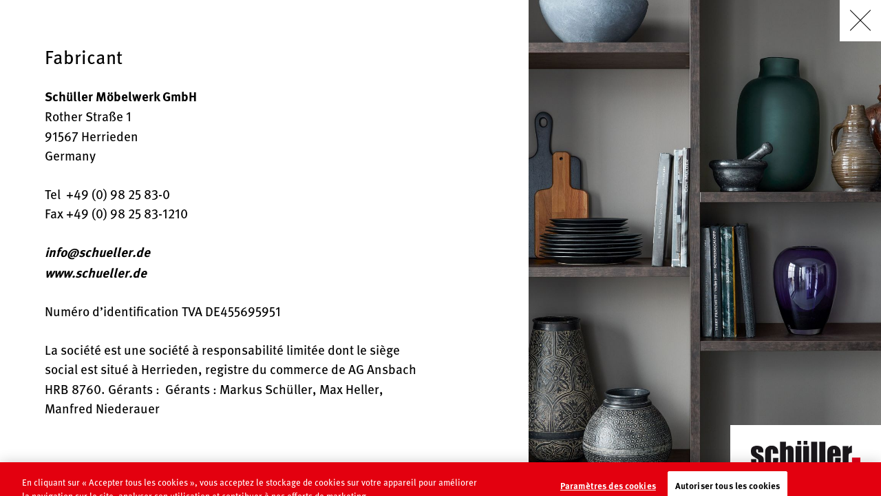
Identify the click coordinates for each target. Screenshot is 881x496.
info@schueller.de (97, 251)
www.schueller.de (96, 272)
